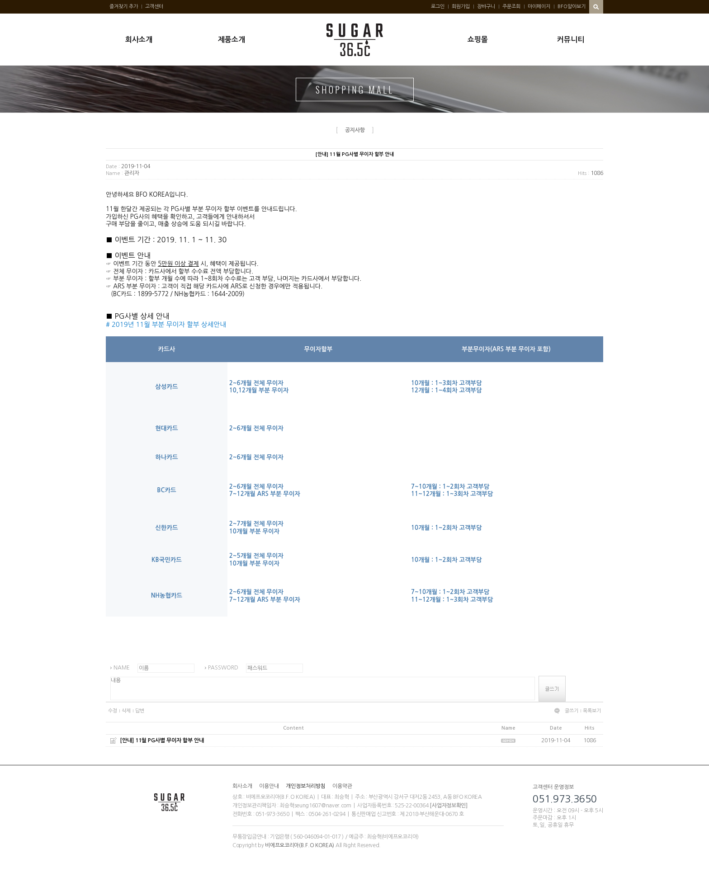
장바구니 (486, 6)
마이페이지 (539, 6)
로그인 (437, 6)
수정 (112, 710)
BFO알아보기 (572, 6)
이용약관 (342, 786)
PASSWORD (223, 667)
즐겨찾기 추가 (123, 6)
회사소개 (138, 39)
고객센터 (154, 6)
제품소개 (231, 39)
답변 (139, 710)
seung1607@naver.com (322, 805)
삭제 (126, 710)
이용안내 (269, 786)
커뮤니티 (570, 39)
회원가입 (461, 6)
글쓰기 (571, 710)
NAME (121, 667)
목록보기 (592, 710)
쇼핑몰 (478, 39)
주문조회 (511, 6)
